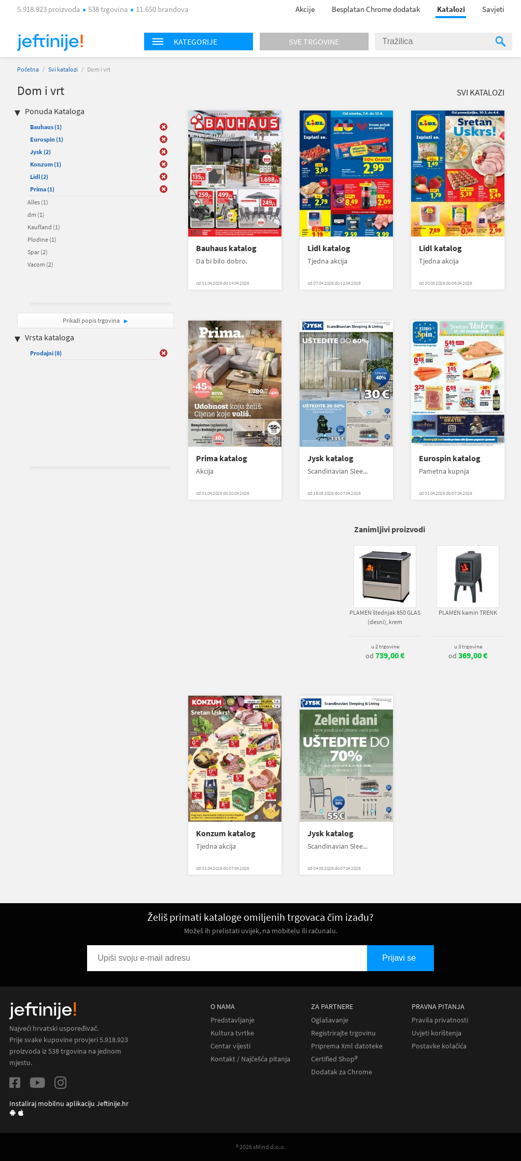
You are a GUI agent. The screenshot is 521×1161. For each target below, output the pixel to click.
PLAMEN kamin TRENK (468, 612)
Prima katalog (221, 458)
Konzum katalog (226, 833)
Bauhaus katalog (226, 248)
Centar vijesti (230, 1046)
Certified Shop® (334, 1059)
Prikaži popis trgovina (92, 320)
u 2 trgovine (385, 646)
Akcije (305, 9)
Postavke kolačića (439, 1046)
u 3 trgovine (468, 646)
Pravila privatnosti (440, 1020)
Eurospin (46, 139)
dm (36, 214)
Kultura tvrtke (232, 1033)
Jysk (40, 152)
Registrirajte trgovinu (343, 1033)
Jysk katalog (330, 458)
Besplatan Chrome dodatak (376, 9)
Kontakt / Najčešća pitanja (250, 1059)
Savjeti (493, 9)
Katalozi (451, 9)
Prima (42, 189)
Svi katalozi (63, 69)
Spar (37, 252)
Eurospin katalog (450, 458)
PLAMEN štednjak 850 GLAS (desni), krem (384, 617)
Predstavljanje (232, 1020)
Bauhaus (46, 127)
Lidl (39, 177)
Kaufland (43, 227)
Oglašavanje (329, 1020)
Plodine (42, 239)
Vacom (40, 264)
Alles (37, 202)
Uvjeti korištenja (436, 1033)
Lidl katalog (328, 248)
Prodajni (46, 353)
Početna (28, 69)
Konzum (45, 164)
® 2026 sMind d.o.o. (261, 1147)
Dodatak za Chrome (341, 1072)
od (384, 655)
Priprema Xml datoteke (347, 1046)
